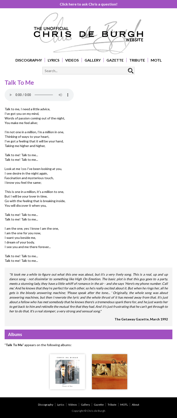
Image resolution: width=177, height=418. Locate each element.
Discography (28, 60)
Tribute (137, 60)
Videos (72, 60)
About (135, 404)
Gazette (115, 60)
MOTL (156, 60)
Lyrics (53, 60)
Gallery (93, 60)
